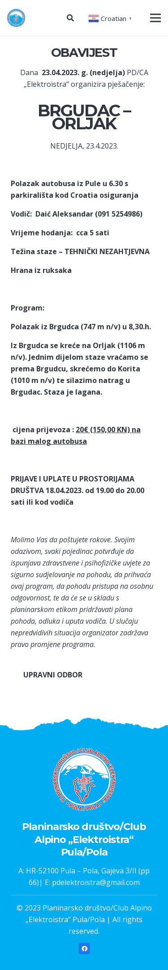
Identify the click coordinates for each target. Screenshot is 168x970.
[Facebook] (84, 948)
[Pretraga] (70, 18)
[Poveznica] (16, 18)
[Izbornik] (155, 18)
